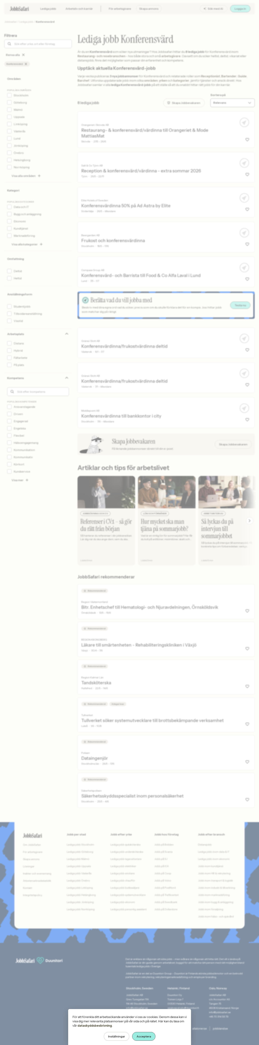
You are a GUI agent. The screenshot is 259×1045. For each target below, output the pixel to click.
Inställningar (116, 1036)
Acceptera (144, 1036)
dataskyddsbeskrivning (95, 1025)
